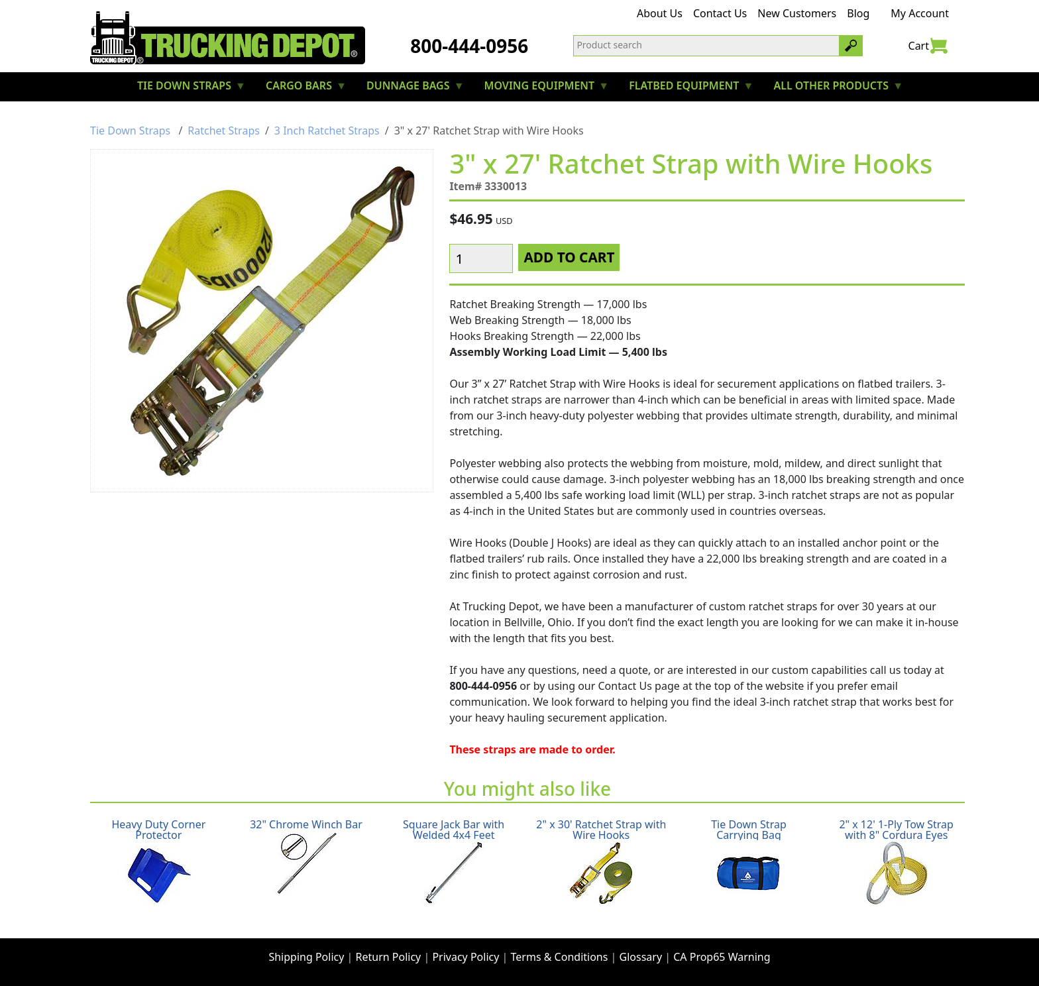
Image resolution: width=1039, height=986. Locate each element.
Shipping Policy (306, 957)
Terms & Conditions (559, 957)
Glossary (641, 957)
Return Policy (388, 957)
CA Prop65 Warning (721, 957)
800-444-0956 (469, 45)
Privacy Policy (465, 957)
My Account (920, 13)
